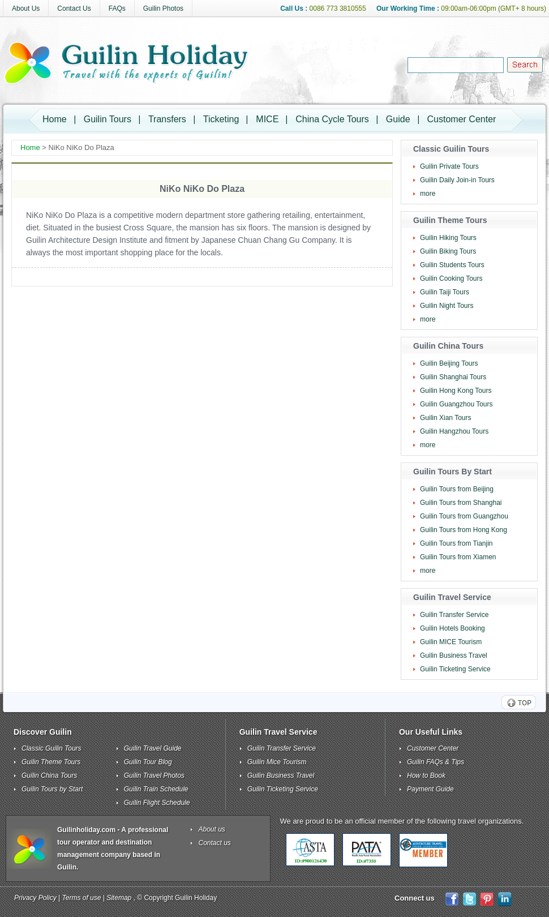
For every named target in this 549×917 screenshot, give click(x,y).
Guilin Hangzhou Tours (454, 431)
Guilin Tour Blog (148, 762)
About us (212, 829)
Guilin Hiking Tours (448, 238)
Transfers (167, 119)
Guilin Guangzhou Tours (456, 404)
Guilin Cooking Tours (451, 278)
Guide (398, 119)
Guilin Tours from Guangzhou (464, 516)
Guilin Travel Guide (153, 748)
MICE (267, 119)
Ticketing (221, 119)
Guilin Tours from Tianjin (456, 543)
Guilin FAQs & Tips (435, 762)
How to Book (426, 775)
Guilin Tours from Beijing (457, 489)
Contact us (215, 843)
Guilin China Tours (49, 775)
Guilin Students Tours (452, 265)
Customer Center (461, 119)
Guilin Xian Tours (445, 418)
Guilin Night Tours (447, 306)
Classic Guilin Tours (52, 748)
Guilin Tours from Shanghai (461, 503)
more (427, 194)
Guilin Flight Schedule (157, 803)
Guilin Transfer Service (454, 615)
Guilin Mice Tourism (277, 762)
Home (54, 119)
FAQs (117, 8)
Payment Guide (430, 789)
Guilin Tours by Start (52, 789)
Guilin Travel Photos (154, 775)
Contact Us (74, 8)
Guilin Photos (163, 8)
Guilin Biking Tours (448, 251)
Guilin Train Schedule (156, 789)
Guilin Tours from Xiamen (458, 557)
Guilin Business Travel (453, 655)
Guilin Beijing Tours (449, 363)
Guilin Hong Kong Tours (456, 391)
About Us (26, 8)
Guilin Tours (107, 119)
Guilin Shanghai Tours (453, 377)
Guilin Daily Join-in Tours (457, 180)
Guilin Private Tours (449, 166)
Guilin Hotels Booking (452, 628)
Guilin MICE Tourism (451, 642)
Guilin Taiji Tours (444, 292)
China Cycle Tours (332, 119)
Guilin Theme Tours (51, 762)
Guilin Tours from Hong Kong (463, 530)
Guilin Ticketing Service (455, 669)
